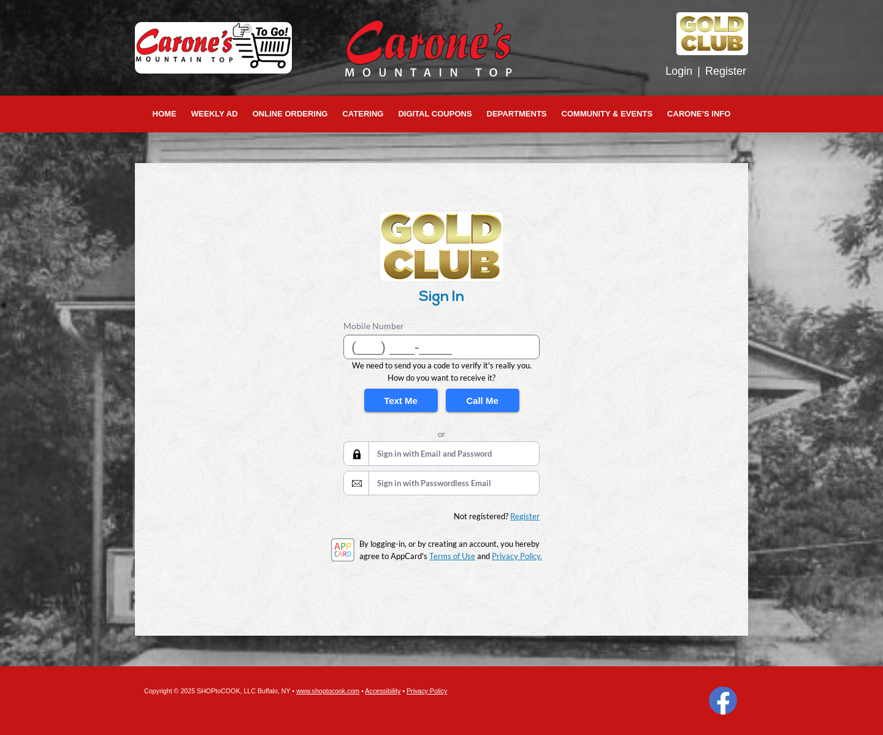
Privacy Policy (427, 691)
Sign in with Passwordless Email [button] (434, 483)
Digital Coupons (435, 113)
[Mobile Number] (441, 347)
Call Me (482, 400)
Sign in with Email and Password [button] (434, 454)
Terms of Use (452, 556)
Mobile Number (373, 326)
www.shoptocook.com (327, 691)
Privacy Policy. (517, 556)
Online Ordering (290, 113)
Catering (362, 113)
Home (165, 113)
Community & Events (607, 113)
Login (678, 71)
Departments (517, 113)
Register (725, 71)
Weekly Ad (214, 113)
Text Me (401, 400)
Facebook (723, 701)
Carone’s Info (698, 113)
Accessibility (382, 691)
